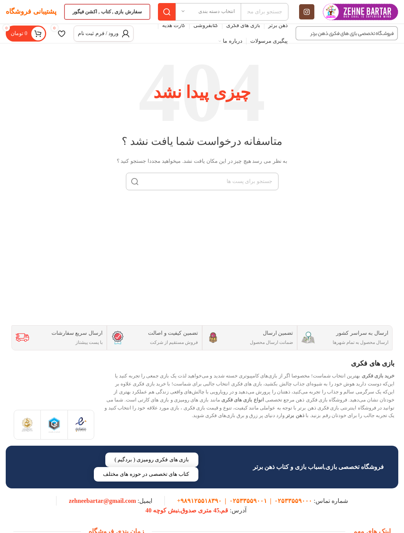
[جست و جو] (202, 188)
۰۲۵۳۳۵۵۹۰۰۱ (248, 510)
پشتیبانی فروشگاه (31, 15)
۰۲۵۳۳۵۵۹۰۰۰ (293, 510)
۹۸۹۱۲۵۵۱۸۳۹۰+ (199, 510)
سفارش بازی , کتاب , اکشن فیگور (107, 15)
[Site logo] (360, 15)
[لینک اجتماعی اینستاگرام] (306, 15)
